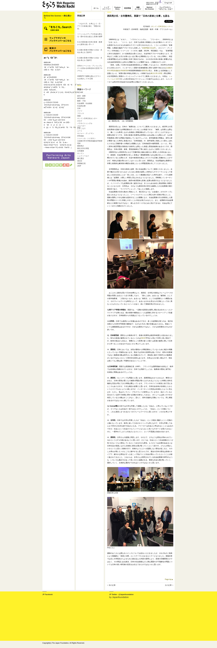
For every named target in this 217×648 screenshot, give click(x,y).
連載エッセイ (138, 8)
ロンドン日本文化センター (87, 118)
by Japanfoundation (119, 597)
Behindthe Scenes (149, 8)
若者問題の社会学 (149, 48)
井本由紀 (80, 136)
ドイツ (79, 111)
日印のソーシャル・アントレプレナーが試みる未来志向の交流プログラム (89, 68)
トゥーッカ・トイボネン (86, 138)
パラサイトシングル (84, 123)
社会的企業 (81, 106)
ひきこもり (81, 128)
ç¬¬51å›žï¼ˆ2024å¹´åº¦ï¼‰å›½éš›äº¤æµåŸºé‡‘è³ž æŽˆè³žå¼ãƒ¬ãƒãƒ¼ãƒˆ (56, 103)
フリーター (81, 126)
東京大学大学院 (83, 148)
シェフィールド (83, 156)
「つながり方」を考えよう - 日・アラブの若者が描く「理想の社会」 (89, 26)
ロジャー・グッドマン (85, 133)
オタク (79, 121)
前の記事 (112, 585)
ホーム (96, 8)
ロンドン (80, 153)
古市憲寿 (80, 151)
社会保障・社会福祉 (84, 103)
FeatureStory (117, 8)
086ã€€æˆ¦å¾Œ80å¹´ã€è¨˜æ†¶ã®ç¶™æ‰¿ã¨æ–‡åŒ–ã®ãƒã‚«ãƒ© (56, 66)
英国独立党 (81, 163)
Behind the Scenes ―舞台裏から (58, 17)
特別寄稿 (127, 8)
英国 (79, 116)
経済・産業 (81, 96)
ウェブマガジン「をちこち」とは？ (165, 8)
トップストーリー (106, 8)
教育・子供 (81, 101)
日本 (79, 108)
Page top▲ (169, 579)
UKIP (79, 166)
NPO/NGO (81, 98)
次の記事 (168, 585)
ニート (79, 131)
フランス (80, 113)
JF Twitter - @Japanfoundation (121, 594)
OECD (79, 161)
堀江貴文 (80, 158)
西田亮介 (80, 146)
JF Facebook (47, 594)
